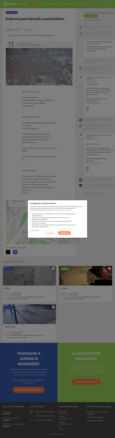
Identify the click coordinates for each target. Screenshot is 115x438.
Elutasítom (51, 233)
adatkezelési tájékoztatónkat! (62, 210)
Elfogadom (64, 233)
